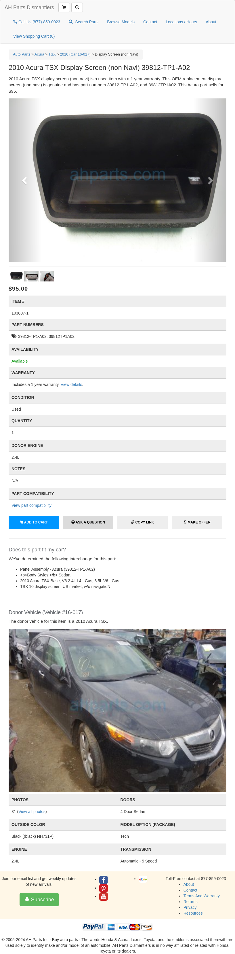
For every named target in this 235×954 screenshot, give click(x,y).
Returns (191, 901)
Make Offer (197, 522)
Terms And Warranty (202, 896)
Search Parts (83, 22)
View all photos (31, 811)
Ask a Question (88, 522)
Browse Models (121, 22)
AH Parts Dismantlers (29, 7)
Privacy (190, 907)
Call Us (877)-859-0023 (36, 22)
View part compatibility (31, 505)
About (211, 22)
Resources (193, 913)
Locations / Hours (181, 22)
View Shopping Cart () (34, 36)
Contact (150, 22)
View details (71, 384)
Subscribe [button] (39, 899)
